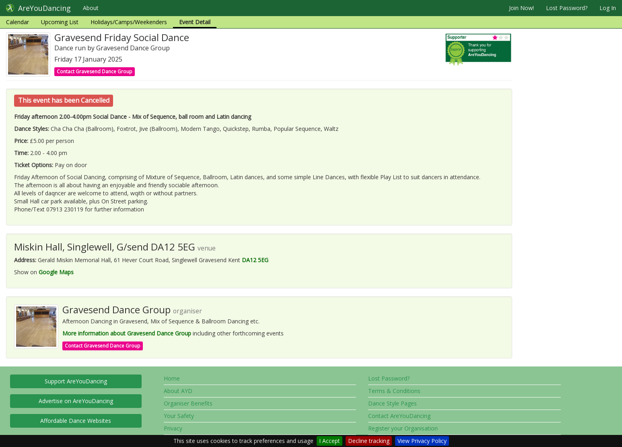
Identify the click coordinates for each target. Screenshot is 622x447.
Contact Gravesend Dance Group (94, 71)
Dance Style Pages (392, 403)
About (91, 8)
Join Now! (521, 8)
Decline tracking (368, 441)
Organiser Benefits (188, 403)
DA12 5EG (255, 260)
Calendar (17, 22)
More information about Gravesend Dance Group (126, 333)
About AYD (178, 391)
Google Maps (56, 272)
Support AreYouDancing (76, 381)
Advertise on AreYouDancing (76, 401)
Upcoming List (59, 22)
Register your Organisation (403, 428)
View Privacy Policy (422, 441)
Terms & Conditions (394, 391)
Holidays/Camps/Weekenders (129, 22)
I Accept (329, 441)
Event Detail (194, 22)
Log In (607, 8)
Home (172, 378)
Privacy (173, 428)
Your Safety (179, 416)
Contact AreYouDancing (399, 416)
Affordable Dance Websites (75, 420)
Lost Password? (566, 8)
